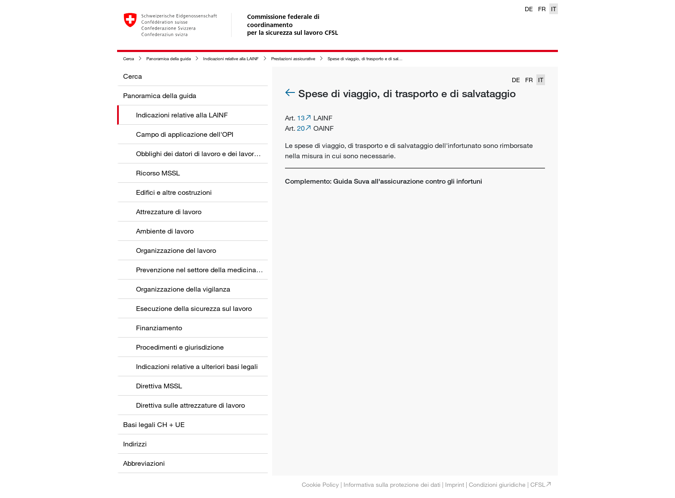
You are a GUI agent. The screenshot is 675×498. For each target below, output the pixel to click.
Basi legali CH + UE (154, 424)
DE (529, 8)
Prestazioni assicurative (293, 58)
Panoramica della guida (168, 58)
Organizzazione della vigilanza (183, 289)
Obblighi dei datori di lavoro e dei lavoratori (202, 153)
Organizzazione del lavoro (176, 250)
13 (301, 118)
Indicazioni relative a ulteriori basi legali (197, 366)
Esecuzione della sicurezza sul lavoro (194, 308)
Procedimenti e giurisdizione (180, 347)
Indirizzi (135, 444)
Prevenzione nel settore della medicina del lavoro (212, 269)
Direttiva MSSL (159, 385)
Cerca (128, 58)
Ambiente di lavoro (165, 231)
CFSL (537, 484)
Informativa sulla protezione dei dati (392, 484)
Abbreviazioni (144, 463)
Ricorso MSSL (158, 173)
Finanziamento (159, 327)
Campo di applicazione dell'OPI (184, 134)
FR (542, 8)
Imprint (454, 484)
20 (301, 128)
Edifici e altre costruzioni (174, 192)
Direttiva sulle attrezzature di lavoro (190, 405)
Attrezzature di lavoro (168, 211)
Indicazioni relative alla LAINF (231, 58)
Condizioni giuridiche (497, 484)
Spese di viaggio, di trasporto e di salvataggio (371, 58)
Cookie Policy (320, 484)
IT (553, 8)
